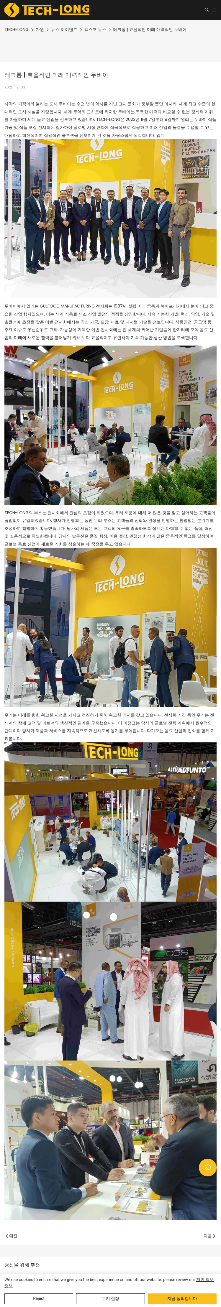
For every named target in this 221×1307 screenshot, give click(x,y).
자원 (40, 29)
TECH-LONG (16, 29)
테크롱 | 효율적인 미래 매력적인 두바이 (149, 29)
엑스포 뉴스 (95, 29)
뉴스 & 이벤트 (64, 29)
